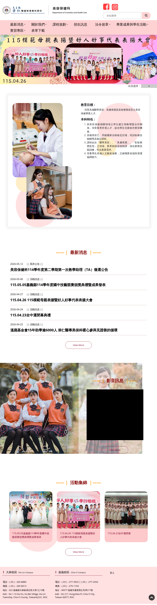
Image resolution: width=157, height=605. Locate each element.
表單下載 (38, 30)
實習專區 (17, 30)
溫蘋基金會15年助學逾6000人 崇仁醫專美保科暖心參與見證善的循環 (66, 330)
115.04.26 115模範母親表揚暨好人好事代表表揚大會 (53, 300)
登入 (112, 573)
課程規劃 (60, 24)
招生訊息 (80, 24)
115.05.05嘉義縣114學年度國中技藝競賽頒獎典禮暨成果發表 (60, 285)
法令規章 (102, 24)
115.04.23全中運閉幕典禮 (31, 315)
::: (101, 15)
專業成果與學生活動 (132, 24)
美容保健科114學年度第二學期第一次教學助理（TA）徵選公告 (61, 269)
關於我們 (39, 24)
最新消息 (17, 24)
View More (78, 346)
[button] (6, 59)
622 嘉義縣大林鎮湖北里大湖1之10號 (27, 591)
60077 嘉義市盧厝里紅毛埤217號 (77, 591)
